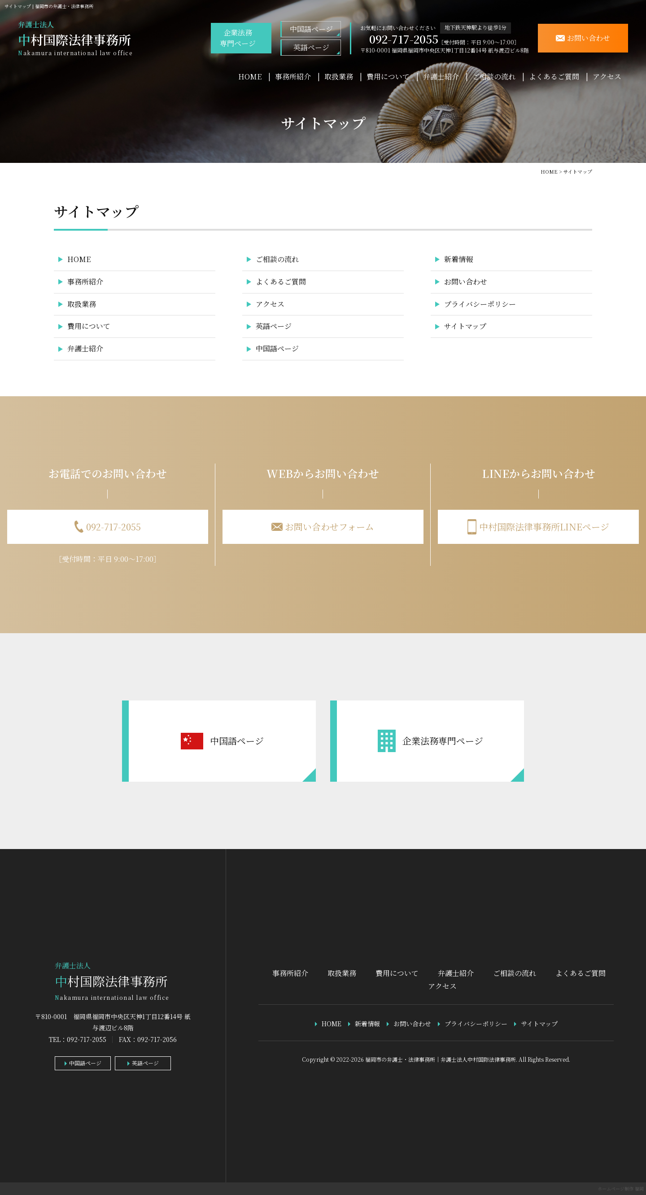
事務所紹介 (293, 76)
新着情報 (458, 259)
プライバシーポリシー (480, 304)
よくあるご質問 (554, 76)
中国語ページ (311, 29)
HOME (250, 76)
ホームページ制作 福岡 (621, 1188)
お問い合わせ (465, 281)
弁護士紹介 (441, 76)
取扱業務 (338, 76)
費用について (388, 76)
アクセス (607, 76)
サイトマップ (465, 326)
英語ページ (311, 47)
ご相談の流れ (493, 76)
